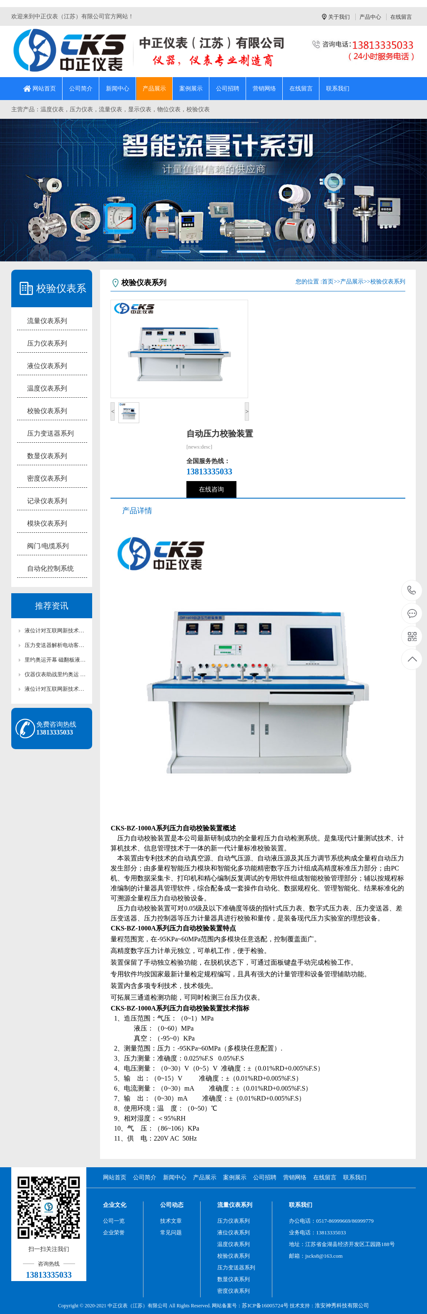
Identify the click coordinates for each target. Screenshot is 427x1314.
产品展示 (154, 88)
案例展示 (191, 88)
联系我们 (337, 88)
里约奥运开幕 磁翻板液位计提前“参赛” (56, 660)
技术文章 (171, 1221)
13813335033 (412, 590)
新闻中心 (117, 88)
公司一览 (114, 1221)
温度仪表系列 (47, 388)
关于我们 (339, 17)
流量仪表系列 (47, 320)
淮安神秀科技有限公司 (342, 1305)
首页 (328, 281)
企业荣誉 (114, 1232)
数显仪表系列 (47, 455)
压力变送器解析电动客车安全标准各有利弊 (56, 645)
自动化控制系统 (50, 568)
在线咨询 (211, 489)
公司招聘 (227, 88)
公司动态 (171, 1205)
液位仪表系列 (47, 365)
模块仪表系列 (47, 523)
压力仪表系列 (47, 343)
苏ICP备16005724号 (265, 1305)
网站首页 (44, 88)
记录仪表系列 (47, 500)
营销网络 (264, 88)
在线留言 (401, 17)
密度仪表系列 (47, 478)
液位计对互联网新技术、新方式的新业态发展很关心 (56, 630)
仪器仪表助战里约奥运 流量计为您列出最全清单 (56, 674)
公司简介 (81, 88)
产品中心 (370, 17)
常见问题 (171, 1232)
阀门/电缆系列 (48, 545)
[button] (32, 190)
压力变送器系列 (50, 433)
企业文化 (114, 1205)
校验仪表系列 (47, 410)
